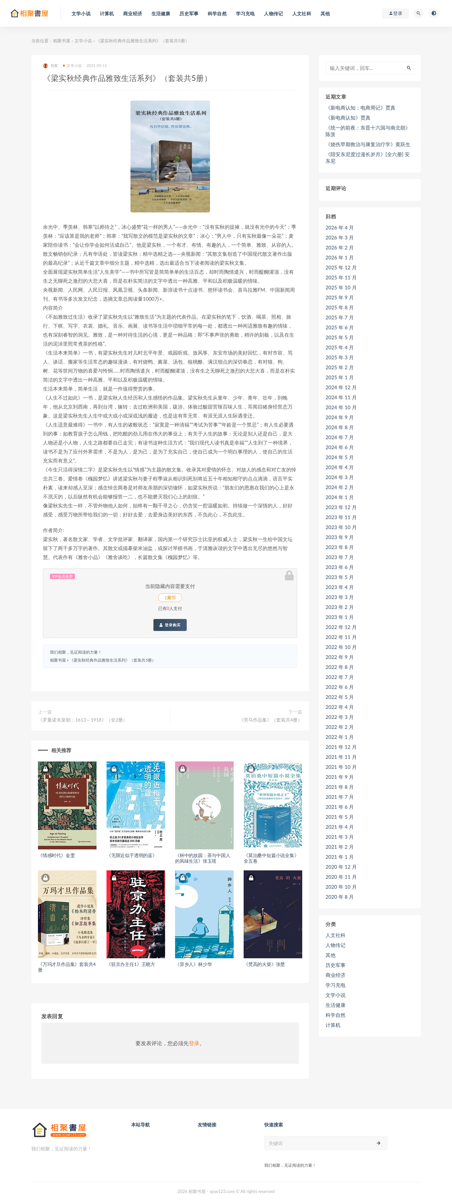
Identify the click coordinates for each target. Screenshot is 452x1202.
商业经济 (335, 975)
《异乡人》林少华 (193, 964)
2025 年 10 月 (341, 287)
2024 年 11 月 (341, 397)
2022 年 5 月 (340, 697)
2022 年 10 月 (341, 647)
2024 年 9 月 (340, 417)
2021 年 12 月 (341, 747)
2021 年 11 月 (341, 757)
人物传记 (335, 945)
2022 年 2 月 (340, 727)
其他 (331, 955)
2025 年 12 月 (341, 267)
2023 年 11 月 (341, 517)
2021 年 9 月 (340, 777)
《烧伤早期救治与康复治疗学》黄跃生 (368, 144)
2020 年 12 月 (341, 867)
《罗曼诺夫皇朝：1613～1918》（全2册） (82, 720)
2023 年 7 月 (340, 557)
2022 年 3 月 (340, 717)
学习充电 (335, 985)
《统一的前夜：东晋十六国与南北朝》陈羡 (368, 131)
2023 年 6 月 (340, 567)
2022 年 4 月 (340, 707)
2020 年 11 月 (341, 877)
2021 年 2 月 (340, 847)
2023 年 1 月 (340, 617)
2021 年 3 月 (340, 837)
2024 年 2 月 (340, 487)
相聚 (50, 65)
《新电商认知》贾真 (348, 118)
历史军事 (335, 965)
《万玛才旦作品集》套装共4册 (67, 967)
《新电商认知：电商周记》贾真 (360, 108)
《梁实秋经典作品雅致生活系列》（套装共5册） (113, 660)
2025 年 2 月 (340, 367)
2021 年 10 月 (341, 767)
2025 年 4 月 (340, 347)
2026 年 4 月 (340, 227)
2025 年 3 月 (340, 357)
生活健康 (335, 1005)
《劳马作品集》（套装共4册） (270, 720)
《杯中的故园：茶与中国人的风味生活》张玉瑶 (202, 858)
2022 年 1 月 (340, 737)
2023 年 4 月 (340, 587)
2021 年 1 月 (340, 857)
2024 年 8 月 (340, 427)
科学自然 (335, 1015)
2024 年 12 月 (341, 387)
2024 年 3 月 (340, 477)
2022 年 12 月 (341, 627)
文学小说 (83, 40)
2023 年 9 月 (340, 537)
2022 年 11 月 (341, 637)
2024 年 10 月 (341, 407)
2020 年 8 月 (340, 897)
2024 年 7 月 (340, 437)
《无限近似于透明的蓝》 (132, 855)
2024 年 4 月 (340, 467)
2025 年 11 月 (341, 277)
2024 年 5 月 (340, 457)
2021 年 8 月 (340, 787)
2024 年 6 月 (340, 447)
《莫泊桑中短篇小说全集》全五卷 (271, 858)
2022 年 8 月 (340, 667)
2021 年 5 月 (340, 817)
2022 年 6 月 (340, 687)
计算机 (333, 1025)
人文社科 (335, 935)
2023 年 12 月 (341, 507)
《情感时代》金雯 (56, 855)
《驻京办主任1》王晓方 (131, 964)
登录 (194, 1043)
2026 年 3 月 (340, 237)
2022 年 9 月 (340, 657)
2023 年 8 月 (340, 547)
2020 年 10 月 (341, 887)
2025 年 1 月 (340, 377)
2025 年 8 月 (340, 307)
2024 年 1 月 (340, 497)
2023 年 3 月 (340, 597)
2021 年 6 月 (340, 807)
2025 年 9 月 (340, 297)
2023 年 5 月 (340, 577)
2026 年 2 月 (340, 247)
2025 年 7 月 (340, 317)
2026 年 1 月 (340, 257)
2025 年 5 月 (340, 337)
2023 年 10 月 (341, 527)
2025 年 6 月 (340, 327)
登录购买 (169, 625)
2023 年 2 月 (340, 607)
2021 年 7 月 (340, 797)
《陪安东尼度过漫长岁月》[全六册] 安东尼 (368, 157)
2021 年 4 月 (340, 827)
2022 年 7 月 (340, 677)
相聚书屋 (61, 40)
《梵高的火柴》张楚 (264, 964)
